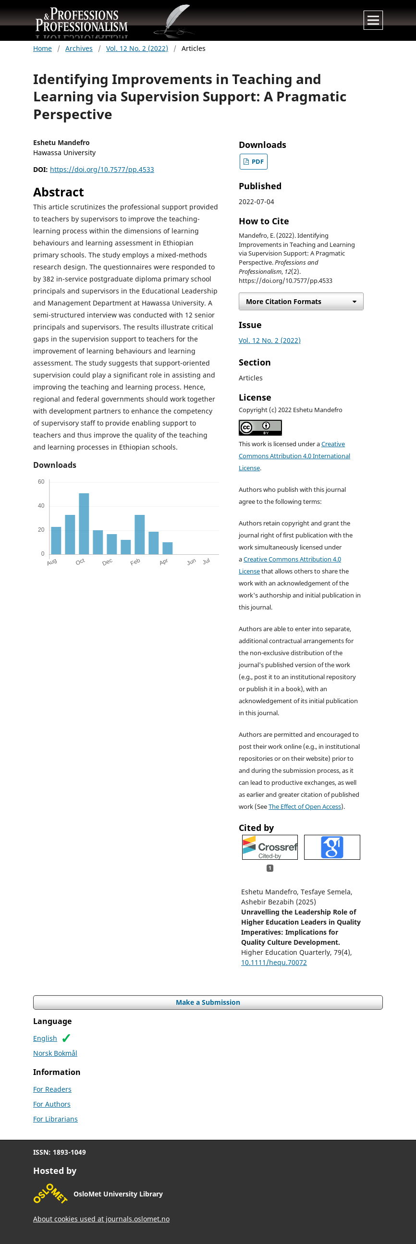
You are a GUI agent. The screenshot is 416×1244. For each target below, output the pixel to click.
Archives (79, 48)
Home (42, 48)
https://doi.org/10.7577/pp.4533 (102, 169)
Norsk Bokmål (55, 1053)
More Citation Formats (283, 301)
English (45, 1038)
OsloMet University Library (118, 1193)
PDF (257, 162)
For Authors (52, 1104)
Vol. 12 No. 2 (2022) (137, 48)
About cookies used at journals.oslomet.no (101, 1218)
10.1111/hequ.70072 (274, 962)
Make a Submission (208, 1002)
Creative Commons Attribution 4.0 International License (294, 456)
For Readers (52, 1089)
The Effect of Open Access (305, 807)
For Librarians (55, 1118)
